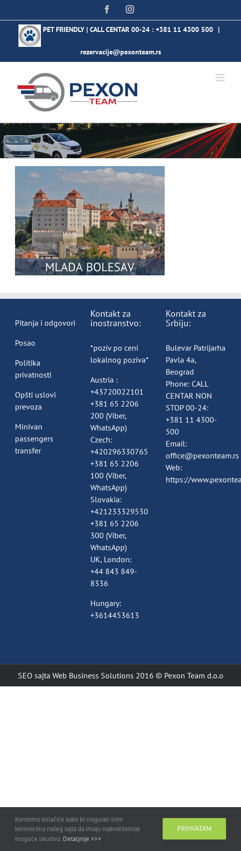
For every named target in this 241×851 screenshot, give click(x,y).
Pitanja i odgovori (45, 323)
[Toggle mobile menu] (221, 77)
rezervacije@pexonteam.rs (120, 51)
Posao (25, 343)
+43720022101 (117, 392)
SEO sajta (34, 675)
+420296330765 (119, 451)
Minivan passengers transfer (34, 438)
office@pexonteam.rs (202, 455)
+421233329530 (119, 511)
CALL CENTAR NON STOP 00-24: (189, 396)
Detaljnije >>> (82, 839)
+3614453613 (114, 615)
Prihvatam (194, 828)
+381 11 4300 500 (184, 29)
